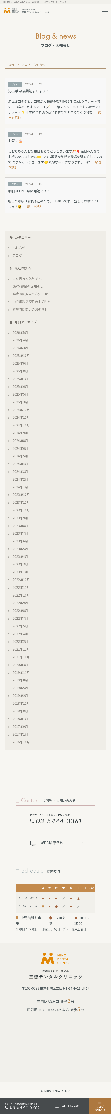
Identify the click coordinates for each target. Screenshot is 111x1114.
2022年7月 (20, 618)
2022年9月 (20, 602)
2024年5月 (20, 456)
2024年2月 (20, 479)
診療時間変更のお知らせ (30, 294)
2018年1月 (20, 718)
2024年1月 (20, 487)
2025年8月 (20, 371)
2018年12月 (21, 703)
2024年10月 (21, 425)
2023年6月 (20, 541)
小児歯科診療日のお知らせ (32, 301)
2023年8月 (20, 525)
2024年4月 (20, 463)
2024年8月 (20, 440)
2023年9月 (20, 518)
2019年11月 (21, 672)
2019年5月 (20, 688)
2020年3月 (20, 664)
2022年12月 (21, 579)
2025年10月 (21, 355)
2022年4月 (20, 634)
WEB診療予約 (46, 843)
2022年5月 (20, 626)
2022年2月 (20, 641)
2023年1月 (20, 572)
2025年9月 (20, 363)
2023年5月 (20, 548)
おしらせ (19, 247)
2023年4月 (20, 556)
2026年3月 (20, 347)
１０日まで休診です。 (28, 278)
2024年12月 (21, 409)
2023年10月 (21, 510)
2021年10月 (21, 657)
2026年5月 (20, 332)
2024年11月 (21, 417)
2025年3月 (20, 402)
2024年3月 (20, 471)
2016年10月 (21, 742)
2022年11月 (21, 587)
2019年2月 (20, 695)
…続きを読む (33, 206)
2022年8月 (20, 610)
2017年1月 (20, 734)
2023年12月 (21, 494)
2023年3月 (20, 564)
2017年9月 (20, 726)
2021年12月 (21, 649)
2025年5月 (20, 394)
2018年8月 (20, 711)
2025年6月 (20, 386)
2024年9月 (20, 433)
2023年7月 (20, 533)
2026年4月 (20, 340)
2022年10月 (21, 595)
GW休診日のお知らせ (28, 286)
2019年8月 (20, 680)
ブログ (17, 255)
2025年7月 (20, 378)
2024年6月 (20, 448)
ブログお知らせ (99, 1106)
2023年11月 (21, 502)
